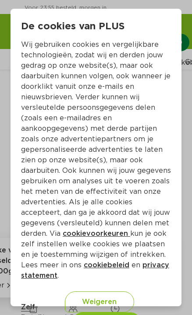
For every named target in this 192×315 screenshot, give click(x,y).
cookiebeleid (106, 265)
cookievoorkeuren (96, 233)
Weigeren (99, 302)
